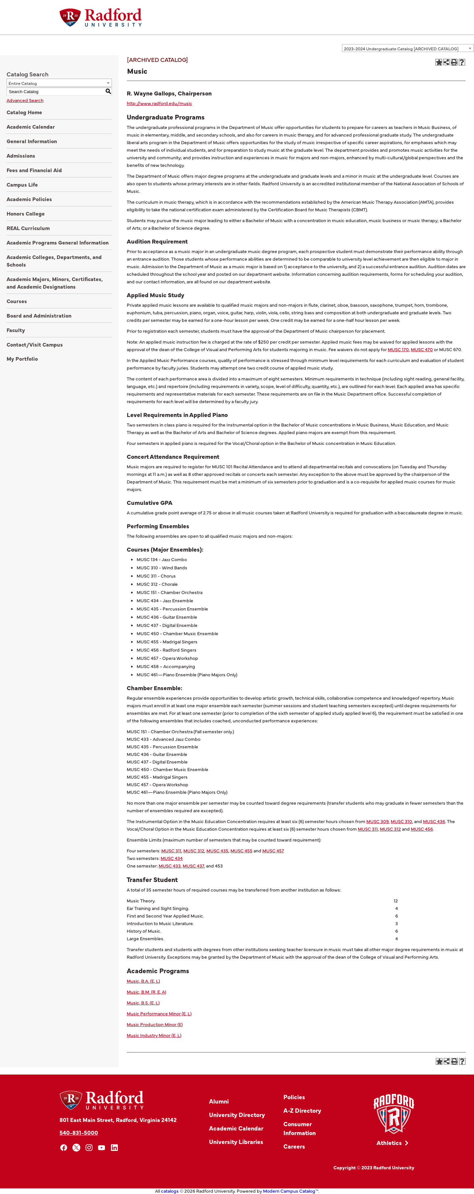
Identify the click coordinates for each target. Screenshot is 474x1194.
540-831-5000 (79, 1132)
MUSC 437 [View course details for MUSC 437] (193, 865)
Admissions (21, 155)
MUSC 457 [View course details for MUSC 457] (273, 850)
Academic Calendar (31, 126)
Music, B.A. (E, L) (143, 980)
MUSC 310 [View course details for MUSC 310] (401, 821)
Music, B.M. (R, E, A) (146, 991)
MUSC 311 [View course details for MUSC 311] (368, 828)
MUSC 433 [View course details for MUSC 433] (170, 865)
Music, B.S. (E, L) (143, 1002)
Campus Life (22, 184)
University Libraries (236, 1141)
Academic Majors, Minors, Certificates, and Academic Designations (55, 282)
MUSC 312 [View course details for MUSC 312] (390, 828)
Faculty (16, 329)
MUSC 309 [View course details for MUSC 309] (377, 821)
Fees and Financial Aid (34, 169)
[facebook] (64, 1148)
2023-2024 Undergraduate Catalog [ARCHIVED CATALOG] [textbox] (401, 48)
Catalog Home (24, 112)
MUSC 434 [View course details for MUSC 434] (172, 858)
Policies (294, 1097)
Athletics (389, 1142)
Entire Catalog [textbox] (23, 83)
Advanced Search (25, 100)
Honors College (26, 213)
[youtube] (102, 1148)
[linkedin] (114, 1148)
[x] (76, 1148)
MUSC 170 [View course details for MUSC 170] (398, 349)
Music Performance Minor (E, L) (159, 1013)
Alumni (219, 1101)
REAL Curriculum (28, 227)
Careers (294, 1146)
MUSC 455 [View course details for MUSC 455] (241, 850)
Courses (17, 300)
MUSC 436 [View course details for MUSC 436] (434, 821)
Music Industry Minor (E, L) (154, 1035)
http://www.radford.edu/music (159, 103)
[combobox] (408, 48)
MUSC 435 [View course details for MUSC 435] (217, 850)
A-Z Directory (302, 1110)
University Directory (237, 1114)
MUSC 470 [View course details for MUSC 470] (422, 349)
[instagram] (89, 1148)
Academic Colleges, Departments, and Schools (54, 260)
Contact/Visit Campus (35, 344)
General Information (32, 140)
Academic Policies (29, 198)
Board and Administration (39, 315)
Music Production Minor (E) (155, 1024)
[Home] (101, 17)
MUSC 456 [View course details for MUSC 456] (422, 828)
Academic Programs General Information (58, 242)
